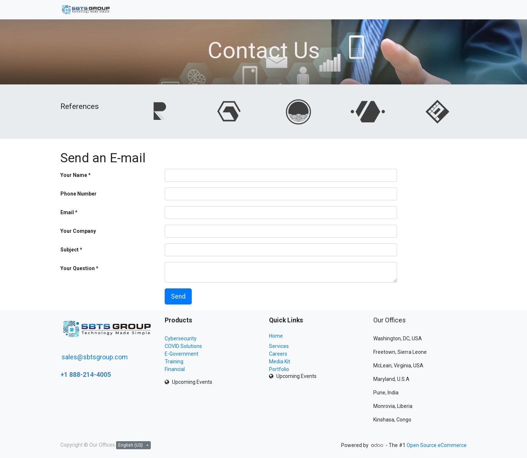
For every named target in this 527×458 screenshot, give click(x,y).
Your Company (78, 231)
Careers (278, 354)
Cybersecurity (181, 338)
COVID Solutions (183, 346)
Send (178, 296)
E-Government (181, 354)
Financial (175, 369)
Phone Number (78, 194)
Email (67, 212)
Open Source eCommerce (437, 445)
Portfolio (279, 369)
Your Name (73, 175)
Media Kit (279, 361)
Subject (69, 250)
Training (174, 361)
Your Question (77, 268)
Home (276, 336)
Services (279, 346)
